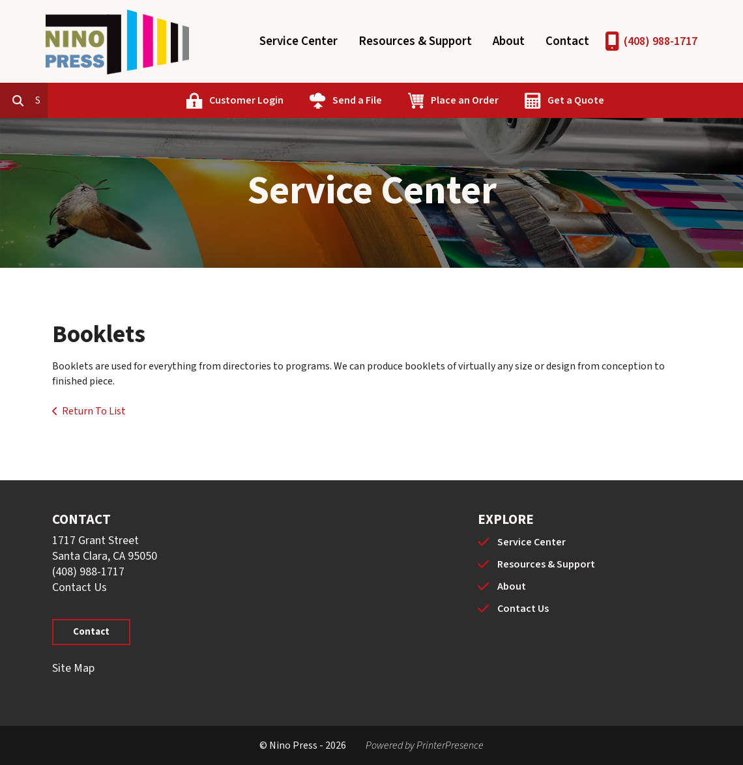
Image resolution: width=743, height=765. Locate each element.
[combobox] (100, 100)
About (509, 41)
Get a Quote (635, 100)
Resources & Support (415, 41)
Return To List (94, 411)
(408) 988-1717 (660, 41)
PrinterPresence (450, 745)
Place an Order (524, 100)
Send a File (416, 100)
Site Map (73, 668)
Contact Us (79, 587)
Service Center (298, 41)
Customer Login (306, 100)
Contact (567, 41)
